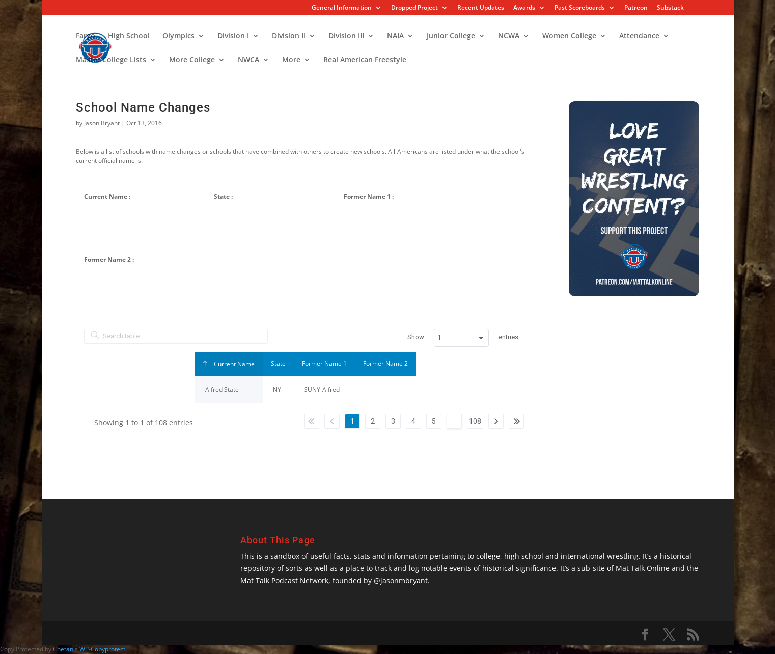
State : (223, 196)
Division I (233, 36)
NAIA (395, 36)
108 (475, 421)
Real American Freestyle (364, 60)
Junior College (451, 36)
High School (129, 36)
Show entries (462, 338)
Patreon (636, 8)
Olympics (178, 36)
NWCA (248, 60)
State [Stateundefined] (278, 363)
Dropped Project (414, 8)
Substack (670, 8)
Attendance (639, 36)
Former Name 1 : (369, 196)
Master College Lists (111, 60)
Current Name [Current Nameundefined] (233, 364)
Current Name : (107, 196)
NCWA (508, 36)
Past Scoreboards (580, 8)
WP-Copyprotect (102, 649)
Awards (524, 8)
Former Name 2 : (109, 259)
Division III (346, 36)
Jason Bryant (102, 123)
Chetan (63, 649)
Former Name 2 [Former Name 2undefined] (385, 363)
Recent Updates (480, 8)
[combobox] (461, 337)
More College (192, 60)
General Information (342, 8)
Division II (289, 36)
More (291, 60)
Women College (569, 36)
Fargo (85, 36)
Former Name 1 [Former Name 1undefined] (324, 363)
